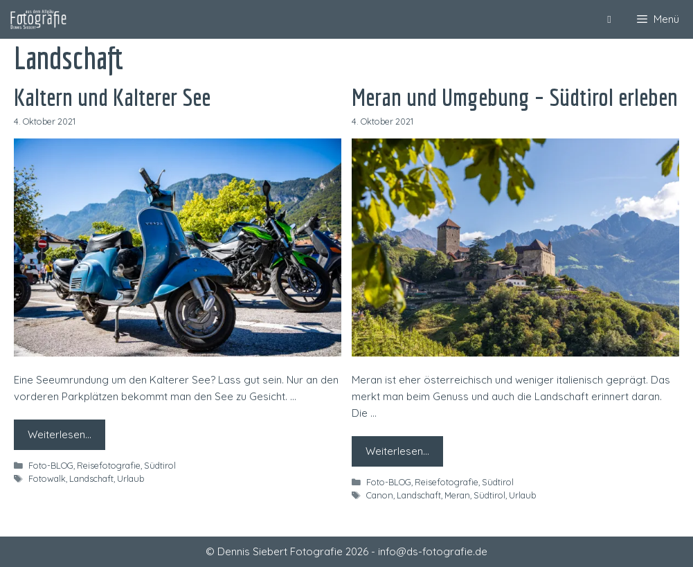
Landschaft (91, 478)
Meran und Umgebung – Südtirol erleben (515, 97)
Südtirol (160, 465)
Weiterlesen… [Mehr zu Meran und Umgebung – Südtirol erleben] (397, 451)
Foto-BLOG (50, 465)
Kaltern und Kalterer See (112, 97)
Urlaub (130, 478)
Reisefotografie (109, 465)
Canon (379, 495)
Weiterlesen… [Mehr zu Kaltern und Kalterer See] (59, 434)
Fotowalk (47, 478)
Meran (457, 495)
